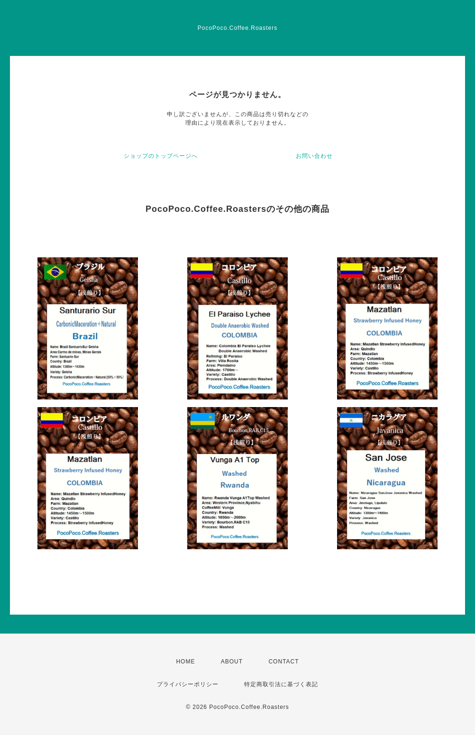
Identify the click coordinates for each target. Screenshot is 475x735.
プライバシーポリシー (188, 684)
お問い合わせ (314, 156)
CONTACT (283, 661)
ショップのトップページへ (161, 156)
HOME (185, 661)
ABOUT (232, 661)
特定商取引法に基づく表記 (281, 684)
